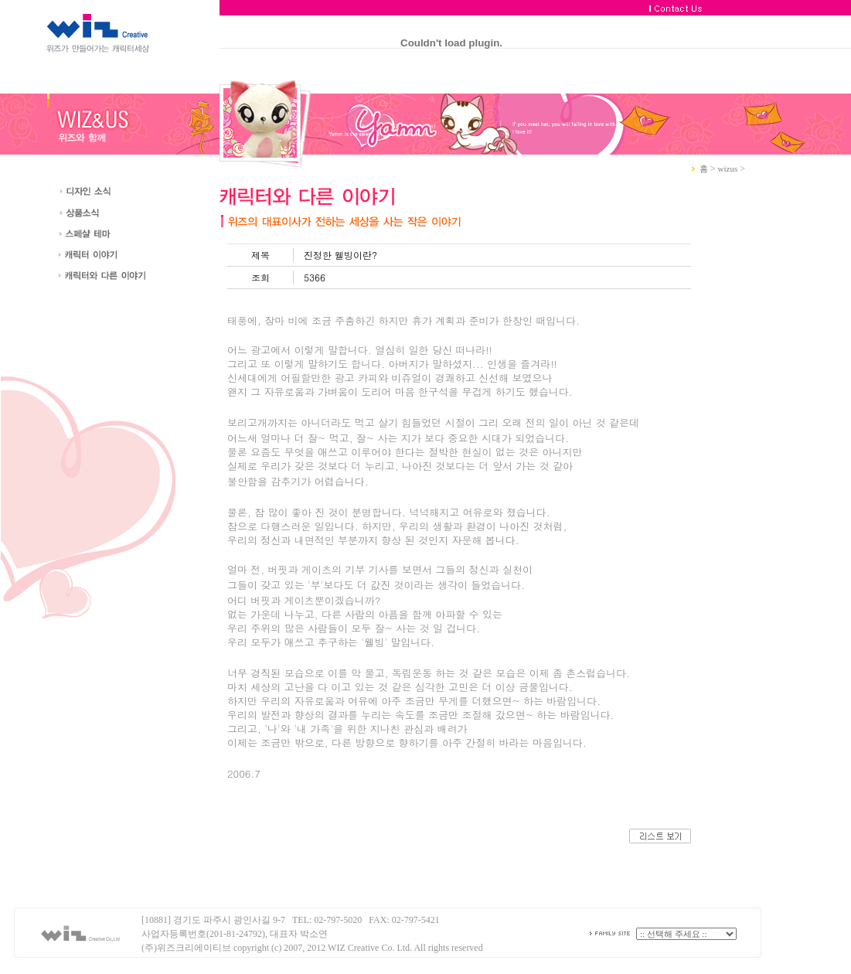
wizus (728, 168)
